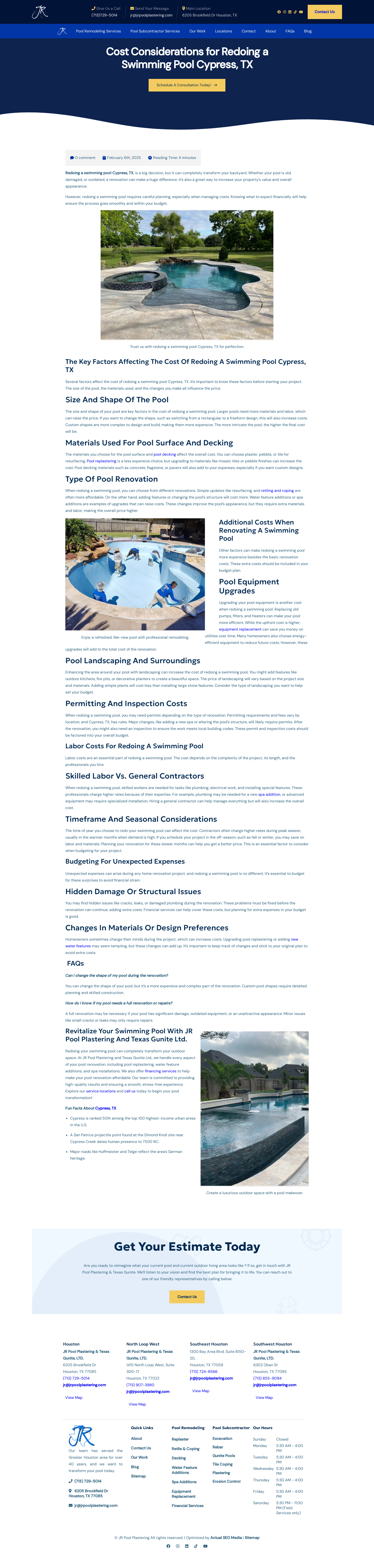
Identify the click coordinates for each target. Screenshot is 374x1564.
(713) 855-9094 (267, 1375)
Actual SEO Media (226, 1534)
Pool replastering (101, 459)
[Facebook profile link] (279, 12)
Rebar (218, 1444)
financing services (161, 1069)
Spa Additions (184, 1479)
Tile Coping (223, 1461)
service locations (101, 1089)
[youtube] (205, 1543)
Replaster (180, 1436)
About (263, 30)
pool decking (165, 452)
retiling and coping (277, 489)
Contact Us (325, 12)
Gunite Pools (224, 1453)
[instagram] (177, 1543)
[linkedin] (186, 1543)
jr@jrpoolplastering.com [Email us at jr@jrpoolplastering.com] (151, 15)
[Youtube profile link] (301, 12)
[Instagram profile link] (284, 12)
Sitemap (138, 1473)
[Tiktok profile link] (295, 12)
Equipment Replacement (183, 1491)
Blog (301, 30)
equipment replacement (240, 627)
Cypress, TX (105, 1106)
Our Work (190, 30)
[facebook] (168, 1543)
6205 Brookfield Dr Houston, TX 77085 (88, 1491)
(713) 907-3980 (140, 1382)
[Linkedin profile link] (289, 12)
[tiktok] (195, 1543)
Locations (216, 30)
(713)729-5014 (104, 15)
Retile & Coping (185, 1445)
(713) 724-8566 (204, 1368)
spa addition (269, 792)
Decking (179, 1455)
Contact (242, 30)
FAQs (283, 30)
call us (129, 1089)
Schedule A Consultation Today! (187, 84)
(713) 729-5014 (76, 1375)
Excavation (222, 1435)
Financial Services (187, 1502)
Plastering (221, 1470)
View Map (74, 1394)
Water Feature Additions (184, 1467)
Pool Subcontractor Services (148, 30)
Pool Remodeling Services (91, 30)
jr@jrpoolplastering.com (96, 1502)
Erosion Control (226, 1478)
